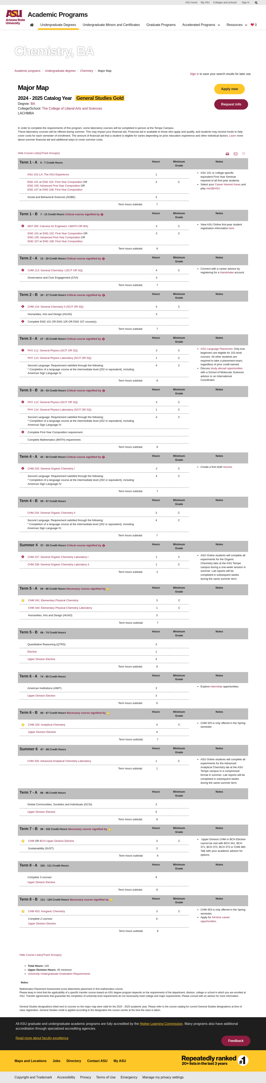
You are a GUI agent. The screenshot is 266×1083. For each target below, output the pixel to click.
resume (227, 466)
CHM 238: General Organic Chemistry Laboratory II (58, 564)
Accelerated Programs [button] (201, 25)
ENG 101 (32, 181)
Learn (232, 135)
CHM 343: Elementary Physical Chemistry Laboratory (60, 607)
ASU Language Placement (216, 348)
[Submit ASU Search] (256, 2)
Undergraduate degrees (60, 70)
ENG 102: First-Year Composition (62, 181)
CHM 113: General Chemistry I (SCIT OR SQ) (55, 270)
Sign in (245, 2)
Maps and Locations (31, 1061)
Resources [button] (237, 25)
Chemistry (86, 70)
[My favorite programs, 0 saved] (253, 25)
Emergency (129, 1077)
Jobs (56, 1061)
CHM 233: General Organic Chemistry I (51, 468)
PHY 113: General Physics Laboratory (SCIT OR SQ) (59, 357)
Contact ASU (97, 1061)
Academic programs (28, 70)
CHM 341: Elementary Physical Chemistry (53, 600)
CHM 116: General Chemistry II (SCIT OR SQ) (56, 306)
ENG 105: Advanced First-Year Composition (53, 185)
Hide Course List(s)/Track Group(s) (39, 153)
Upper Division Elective (41, 659)
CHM (31, 840)
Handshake (227, 272)
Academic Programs (57, 14)
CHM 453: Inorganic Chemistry (46, 911)
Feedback (236, 1041)
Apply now (229, 89)
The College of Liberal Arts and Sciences (72, 108)
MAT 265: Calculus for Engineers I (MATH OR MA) (58, 226)
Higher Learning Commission (161, 1024)
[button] (243, 153)
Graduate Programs (161, 25)
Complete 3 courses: (39, 877)
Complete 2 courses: (40, 918)
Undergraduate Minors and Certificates (111, 25)
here (231, 228)
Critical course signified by (84, 214)
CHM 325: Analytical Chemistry (46, 724)
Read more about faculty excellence (42, 1038)
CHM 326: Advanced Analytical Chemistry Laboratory (59, 761)
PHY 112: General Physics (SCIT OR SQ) (53, 402)
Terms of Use (106, 1077)
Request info (231, 104)
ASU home (191, 2)
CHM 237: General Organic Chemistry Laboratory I (58, 557)
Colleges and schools (225, 2)
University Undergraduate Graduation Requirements (59, 973)
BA (33, 103)
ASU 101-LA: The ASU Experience (48, 174)
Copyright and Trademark (33, 1077)
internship (216, 686)
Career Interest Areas (228, 184)
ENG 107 (32, 189)
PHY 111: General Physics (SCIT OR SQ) (53, 350)
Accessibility (66, 1077)
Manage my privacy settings (162, 1077)
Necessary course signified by (88, 588)
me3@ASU (213, 188)
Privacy (85, 1077)
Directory (73, 1061)
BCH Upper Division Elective (57, 840)
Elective (32, 651)
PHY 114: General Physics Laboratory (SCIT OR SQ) (59, 409)
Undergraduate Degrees (58, 25)
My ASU (205, 2)
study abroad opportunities (227, 368)
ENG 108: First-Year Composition (62, 189)
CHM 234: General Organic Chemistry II (51, 512)
